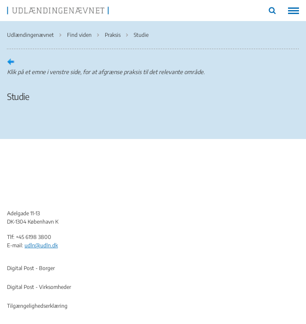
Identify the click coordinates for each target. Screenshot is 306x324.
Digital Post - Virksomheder (39, 287)
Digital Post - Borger (31, 268)
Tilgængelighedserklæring (37, 306)
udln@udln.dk (41, 245)
